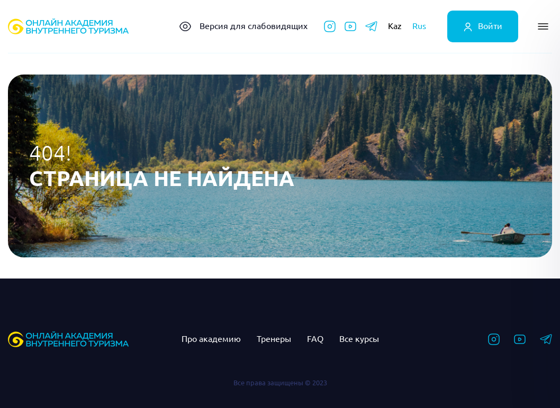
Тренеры (274, 339)
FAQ (315, 339)
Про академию (211, 339)
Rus (419, 26)
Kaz (395, 26)
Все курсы (359, 339)
